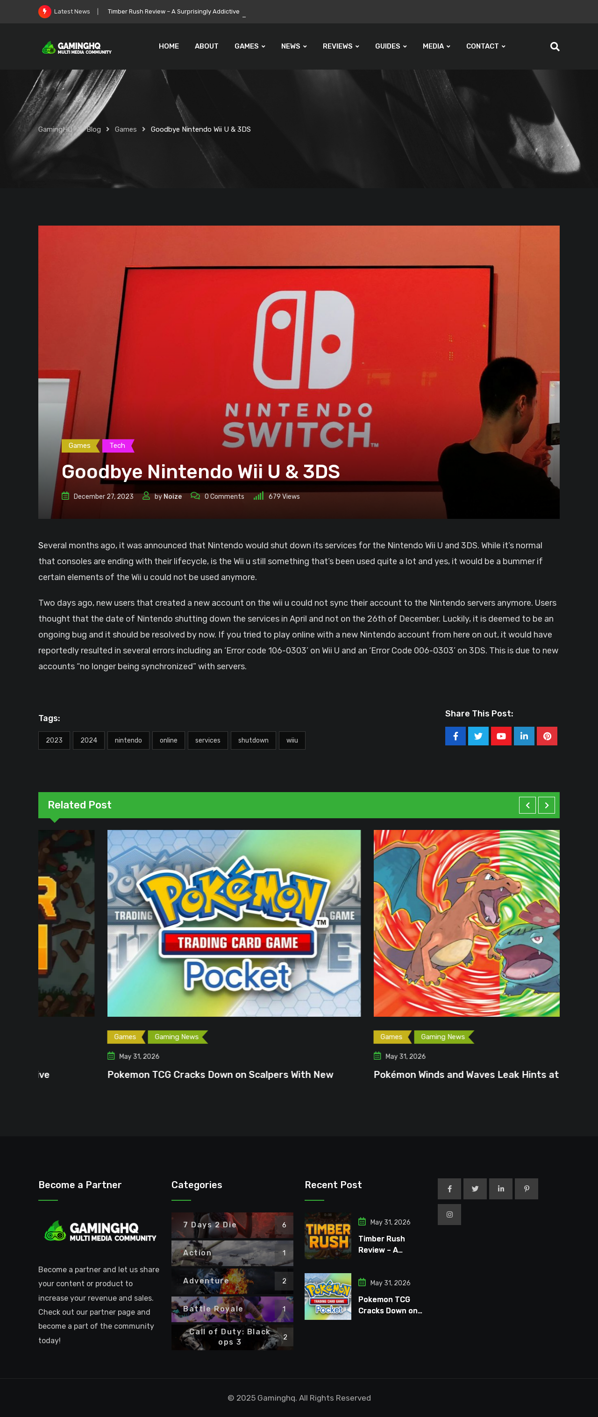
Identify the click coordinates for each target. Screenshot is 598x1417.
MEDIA (433, 46)
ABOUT (207, 46)
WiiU (292, 740)
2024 (88, 740)
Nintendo (128, 740)
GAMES (247, 46)
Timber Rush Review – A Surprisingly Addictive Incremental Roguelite (206, 11)
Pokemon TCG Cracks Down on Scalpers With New (415, 1074)
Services (208, 740)
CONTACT (482, 46)
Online (169, 740)
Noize (173, 497)
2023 (54, 740)
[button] (527, 805)
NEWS (290, 46)
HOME (169, 46)
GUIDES (387, 46)
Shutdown (253, 740)
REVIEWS (338, 46)
